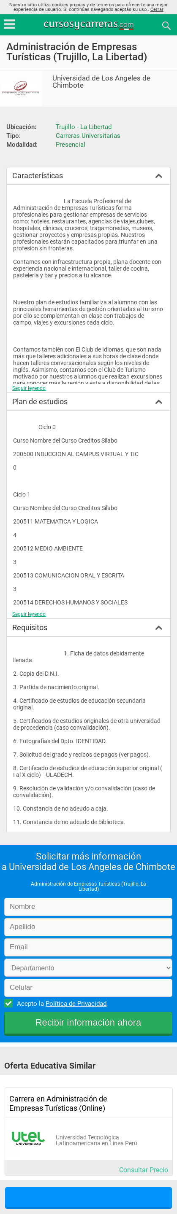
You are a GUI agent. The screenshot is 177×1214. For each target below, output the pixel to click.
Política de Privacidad (76, 1003)
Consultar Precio (143, 1170)
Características (37, 175)
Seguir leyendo (29, 388)
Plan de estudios (40, 401)
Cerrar (156, 9)
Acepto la (60, 1003)
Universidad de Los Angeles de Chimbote (101, 82)
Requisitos (29, 627)
